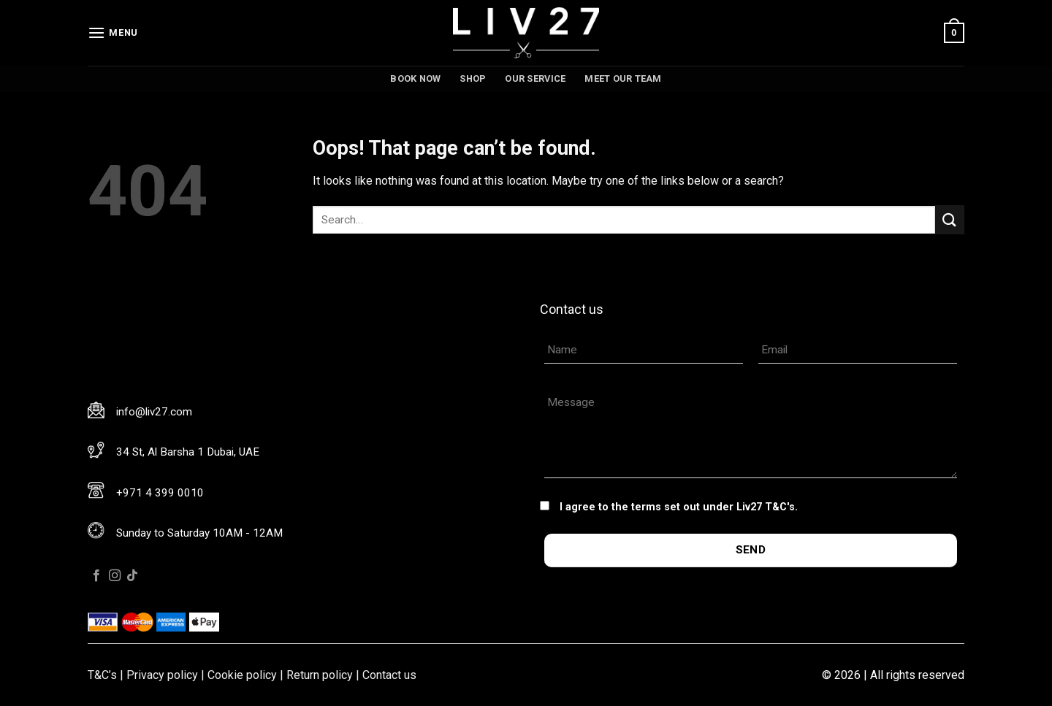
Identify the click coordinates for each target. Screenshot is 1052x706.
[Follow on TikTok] (132, 576)
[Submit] (949, 219)
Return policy (319, 675)
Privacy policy (162, 675)
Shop (473, 78)
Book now (415, 78)
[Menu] (113, 32)
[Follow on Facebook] (96, 576)
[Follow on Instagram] (115, 576)
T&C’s (102, 675)
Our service (535, 78)
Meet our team (622, 78)
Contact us (389, 675)
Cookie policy (242, 675)
